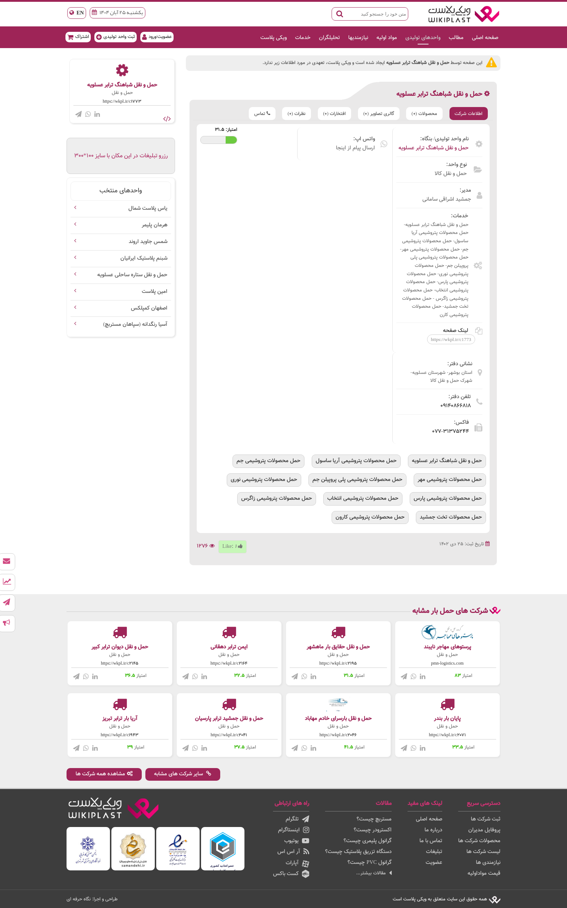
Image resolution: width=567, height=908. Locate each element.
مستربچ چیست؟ (374, 819)
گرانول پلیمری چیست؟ (368, 841)
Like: (232, 546)
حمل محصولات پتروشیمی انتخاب (362, 498)
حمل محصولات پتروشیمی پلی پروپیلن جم (357, 480)
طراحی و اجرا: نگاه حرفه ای (92, 899)
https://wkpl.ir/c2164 (228, 663)
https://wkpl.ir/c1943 (120, 735)
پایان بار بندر (447, 719)
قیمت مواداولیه (484, 873)
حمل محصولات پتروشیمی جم (268, 461)
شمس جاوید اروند (148, 242)
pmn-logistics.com (447, 663)
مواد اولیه (385, 38)
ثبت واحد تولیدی (116, 37)
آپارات (297, 863)
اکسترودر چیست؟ (373, 830)
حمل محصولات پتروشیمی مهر (450, 480)
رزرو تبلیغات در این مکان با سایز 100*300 (121, 156)
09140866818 (455, 406)
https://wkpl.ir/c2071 (447, 735)
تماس (261, 114)
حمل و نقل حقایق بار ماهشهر (338, 647)
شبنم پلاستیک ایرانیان (143, 258)
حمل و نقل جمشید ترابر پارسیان (229, 719)
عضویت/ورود (158, 37)
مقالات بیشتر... (374, 873)
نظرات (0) (295, 114)
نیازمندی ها (488, 862)
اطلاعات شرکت (468, 114)
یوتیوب (296, 841)
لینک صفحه (462, 331)
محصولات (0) (424, 114)
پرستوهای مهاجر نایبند (447, 647)
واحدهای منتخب (120, 191)
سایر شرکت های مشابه (183, 774)
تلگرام (297, 819)
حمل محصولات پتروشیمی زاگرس (276, 498)
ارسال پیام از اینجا (355, 148)
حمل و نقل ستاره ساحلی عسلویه (132, 275)
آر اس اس (293, 852)
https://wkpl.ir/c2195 (338, 663)
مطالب (455, 38)
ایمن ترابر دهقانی (229, 647)
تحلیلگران (328, 38)
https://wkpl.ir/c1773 (122, 101)
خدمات (302, 38)
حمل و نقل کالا (451, 174)
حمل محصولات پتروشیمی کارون (370, 517)
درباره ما (433, 830)
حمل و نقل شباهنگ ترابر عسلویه (433, 148)
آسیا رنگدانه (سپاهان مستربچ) (135, 324)
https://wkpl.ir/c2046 (338, 735)
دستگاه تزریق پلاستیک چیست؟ (358, 852)
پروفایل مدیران (484, 830)
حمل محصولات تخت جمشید (451, 517)
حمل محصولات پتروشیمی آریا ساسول (356, 461)
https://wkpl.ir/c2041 (229, 735)
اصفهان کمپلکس (149, 308)
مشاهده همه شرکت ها (104, 774)
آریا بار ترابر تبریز (119, 719)
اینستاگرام (293, 830)
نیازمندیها (357, 38)
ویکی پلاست (272, 38)
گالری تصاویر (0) (378, 114)
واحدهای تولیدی (421, 38)
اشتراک (79, 37)
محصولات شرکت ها (479, 841)
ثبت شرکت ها (485, 819)
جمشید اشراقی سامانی (446, 199)
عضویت (434, 862)
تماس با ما (430, 841)
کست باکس (291, 874)
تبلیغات (434, 852)
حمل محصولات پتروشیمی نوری (264, 480)
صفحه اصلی (484, 38)
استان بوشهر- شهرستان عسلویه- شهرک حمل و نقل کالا (441, 377)
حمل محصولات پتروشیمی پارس (448, 498)
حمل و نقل (122, 93)
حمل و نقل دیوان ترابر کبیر (119, 647)
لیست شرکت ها (483, 852)
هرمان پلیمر (154, 225)
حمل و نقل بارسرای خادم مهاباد (338, 719)
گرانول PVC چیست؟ (370, 862)
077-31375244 (450, 431)
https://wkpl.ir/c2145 (119, 663)
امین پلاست (154, 291)
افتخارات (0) (333, 114)
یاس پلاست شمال (147, 208)
